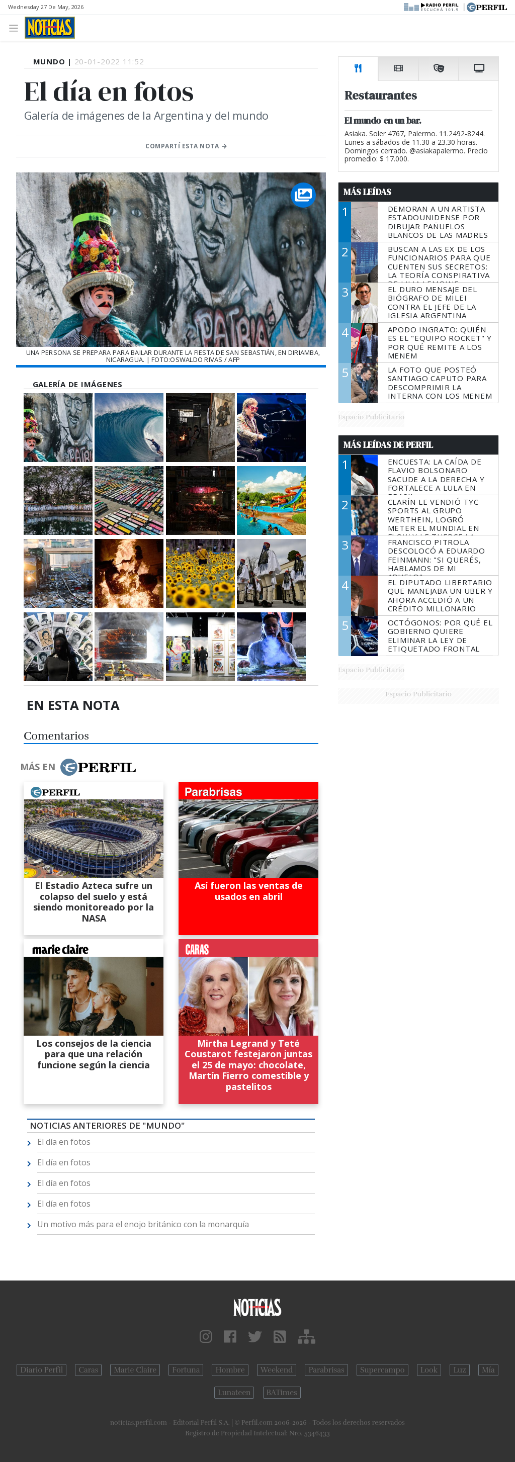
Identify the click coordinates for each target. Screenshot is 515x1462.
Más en (78, 767)
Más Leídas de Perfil (388, 445)
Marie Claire (135, 1370)
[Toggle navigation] (16, 27)
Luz (459, 1370)
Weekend (277, 1370)
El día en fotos (64, 1141)
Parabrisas (326, 1370)
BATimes (282, 1392)
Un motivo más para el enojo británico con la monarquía (143, 1224)
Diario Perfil (41, 1370)
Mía (488, 1370)
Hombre (229, 1370)
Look (429, 1370)
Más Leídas (367, 192)
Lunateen (234, 1392)
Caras (88, 1370)
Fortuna (186, 1370)
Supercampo (382, 1370)
